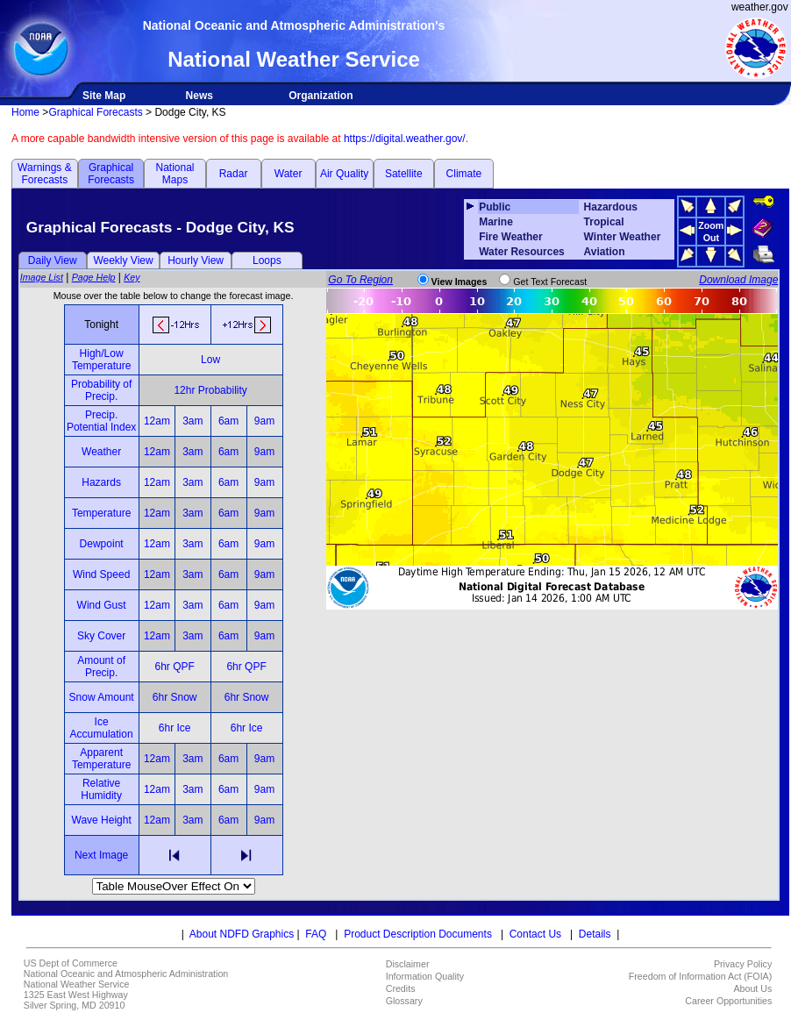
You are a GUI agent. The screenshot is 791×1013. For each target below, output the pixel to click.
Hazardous (611, 207)
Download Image (738, 280)
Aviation (604, 252)
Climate (464, 174)
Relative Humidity (101, 789)
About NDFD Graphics (241, 934)
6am (228, 421)
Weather (101, 452)
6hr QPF (174, 666)
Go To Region (360, 280)
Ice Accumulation (101, 728)
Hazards (101, 482)
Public (494, 207)
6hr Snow (175, 697)
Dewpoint (102, 544)
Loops (267, 260)
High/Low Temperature (101, 359)
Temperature (101, 513)
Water (288, 174)
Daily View (52, 260)
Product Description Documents (418, 934)
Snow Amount (101, 697)
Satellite (404, 174)
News (199, 95)
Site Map (103, 95)
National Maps (174, 173)
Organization (321, 95)
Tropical (604, 222)
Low (210, 359)
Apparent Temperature (101, 758)
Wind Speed (101, 574)
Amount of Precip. (101, 666)
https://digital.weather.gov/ (405, 138)
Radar (233, 174)
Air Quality (344, 174)
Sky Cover (101, 636)
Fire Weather (510, 237)
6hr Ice (175, 728)
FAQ (315, 934)
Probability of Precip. (101, 390)
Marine (496, 222)
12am (157, 421)
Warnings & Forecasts (45, 173)
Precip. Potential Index (101, 421)
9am (264, 421)
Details (595, 934)
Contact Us (535, 934)
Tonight (101, 324)
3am (192, 421)
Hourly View (195, 260)
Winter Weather (622, 237)
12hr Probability (210, 390)
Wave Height (102, 820)
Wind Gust (101, 605)
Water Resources (522, 252)
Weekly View (123, 260)
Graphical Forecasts (95, 112)
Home (25, 112)
